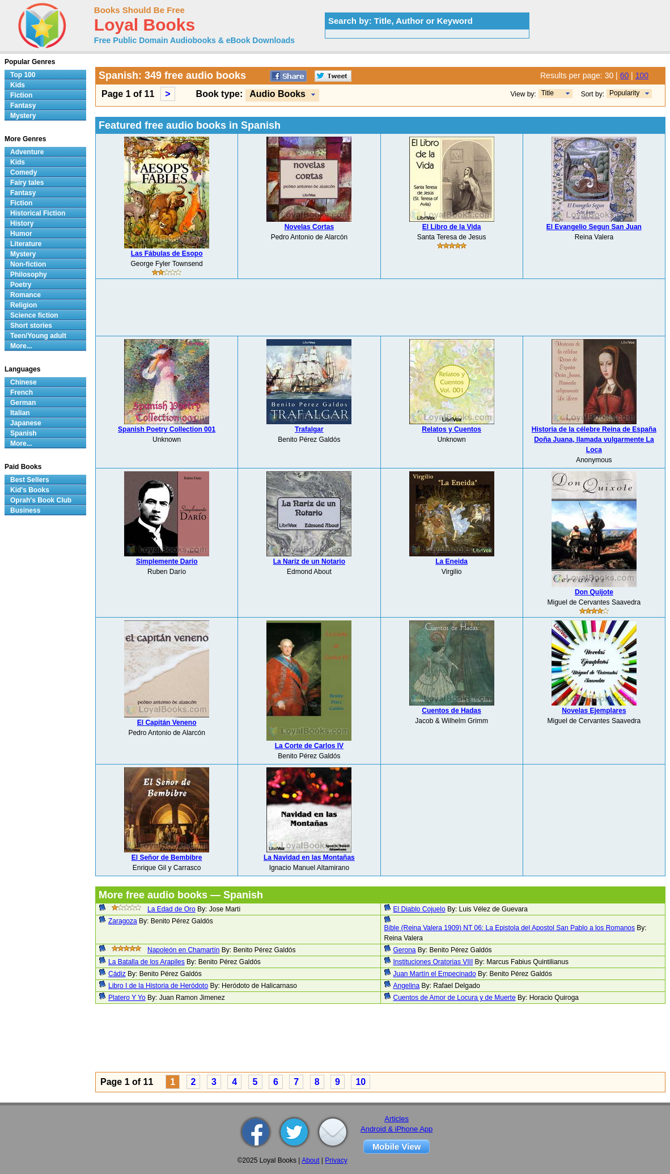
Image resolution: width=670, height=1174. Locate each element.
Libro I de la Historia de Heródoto (158, 986)
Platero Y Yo (127, 998)
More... (21, 346)
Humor (21, 234)
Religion (23, 305)
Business (25, 510)
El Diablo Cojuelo (419, 909)
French (21, 392)
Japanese (25, 423)
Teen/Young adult (38, 336)
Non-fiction (28, 264)
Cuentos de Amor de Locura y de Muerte (454, 998)
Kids (17, 85)
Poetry (20, 285)
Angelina (406, 986)
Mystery (23, 116)
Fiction (21, 95)
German (23, 403)
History (21, 223)
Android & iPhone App (396, 1129)
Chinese (23, 382)
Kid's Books (29, 490)
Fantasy (23, 105)
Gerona (404, 950)
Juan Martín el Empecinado (434, 974)
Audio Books (277, 94)
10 (360, 1082)
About (310, 1160)
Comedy (23, 172)
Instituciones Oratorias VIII (433, 962)
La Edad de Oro (171, 909)
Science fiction (34, 315)
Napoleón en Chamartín (183, 950)
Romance (25, 295)
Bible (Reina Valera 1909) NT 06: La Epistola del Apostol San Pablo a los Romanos (509, 928)
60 (624, 75)
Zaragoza (122, 921)
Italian (20, 413)
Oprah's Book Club (40, 500)
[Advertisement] (380, 307)
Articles (396, 1118)
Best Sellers (29, 480)
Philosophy (28, 274)
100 (641, 75)
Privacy (336, 1160)
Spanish (23, 433)
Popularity (624, 93)
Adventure (27, 152)
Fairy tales (27, 183)
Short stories (31, 326)
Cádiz (117, 974)
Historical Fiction (37, 213)
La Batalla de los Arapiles (146, 962)
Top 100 (22, 75)
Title (547, 93)
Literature (25, 244)
